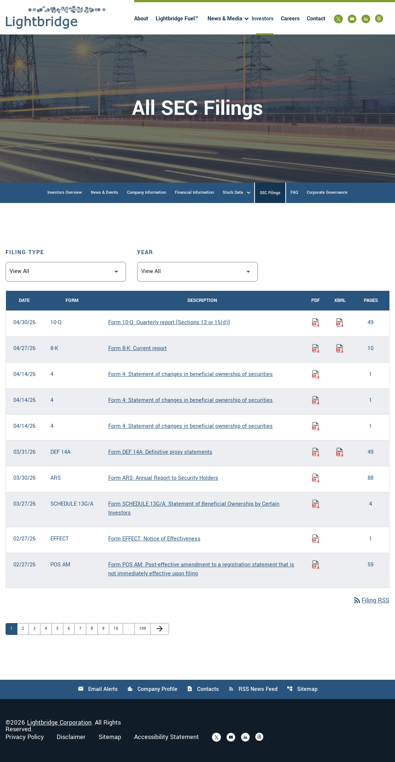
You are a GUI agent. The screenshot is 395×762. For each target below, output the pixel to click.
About (141, 19)
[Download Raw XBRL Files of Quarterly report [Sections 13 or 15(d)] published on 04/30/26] (339, 322)
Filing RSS (371, 600)
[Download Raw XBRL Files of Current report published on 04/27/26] (339, 348)
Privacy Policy (25, 737)
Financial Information (194, 192)
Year (145, 252)
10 (117, 628)
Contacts (203, 689)
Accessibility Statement (166, 737)
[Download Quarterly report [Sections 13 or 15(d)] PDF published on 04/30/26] (315, 322)
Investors (262, 19)
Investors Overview (64, 192)
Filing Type (25, 252)
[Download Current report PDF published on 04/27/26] (315, 348)
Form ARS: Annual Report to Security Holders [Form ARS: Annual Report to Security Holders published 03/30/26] (163, 478)
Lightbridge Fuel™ (177, 19)
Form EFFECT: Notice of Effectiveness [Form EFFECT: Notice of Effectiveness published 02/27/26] (154, 539)
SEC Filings (270, 193)
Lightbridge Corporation (59, 722)
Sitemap (302, 689)
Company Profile (152, 689)
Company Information (146, 192)
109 (143, 628)
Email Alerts (98, 689)
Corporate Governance (327, 192)
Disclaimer (71, 737)
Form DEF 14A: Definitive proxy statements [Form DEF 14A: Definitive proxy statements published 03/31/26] (160, 452)
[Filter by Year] (197, 272)
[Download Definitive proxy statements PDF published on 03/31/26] (315, 452)
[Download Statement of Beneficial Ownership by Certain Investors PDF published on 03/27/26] (315, 504)
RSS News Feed (253, 689)
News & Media (225, 19)
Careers (290, 19)
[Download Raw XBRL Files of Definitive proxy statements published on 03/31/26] (339, 452)
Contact (316, 19)
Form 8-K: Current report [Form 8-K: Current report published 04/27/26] (137, 348)
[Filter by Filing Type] (66, 272)
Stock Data (233, 192)
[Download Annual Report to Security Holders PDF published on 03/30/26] (315, 478)
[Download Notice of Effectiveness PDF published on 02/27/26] (315, 539)
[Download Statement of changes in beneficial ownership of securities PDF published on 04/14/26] (315, 374)
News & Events (104, 192)
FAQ (294, 192)
